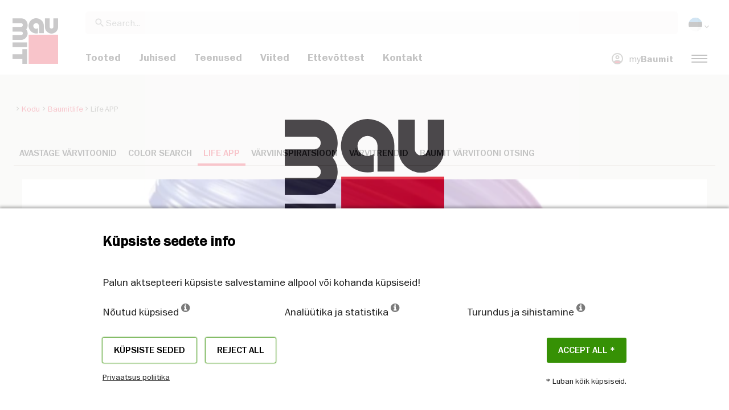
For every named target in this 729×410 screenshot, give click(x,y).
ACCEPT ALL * (586, 350)
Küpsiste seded (149, 350)
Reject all (240, 350)
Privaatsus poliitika (136, 377)
